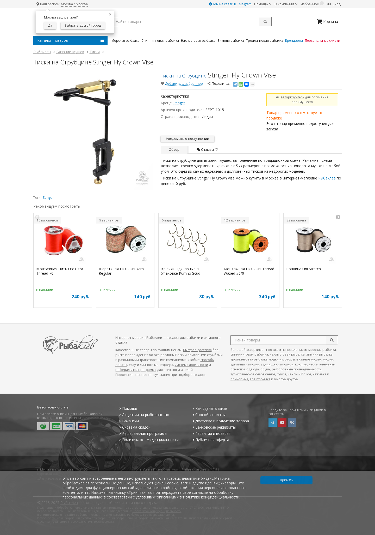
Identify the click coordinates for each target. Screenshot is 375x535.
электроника (260, 379)
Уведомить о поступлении (187, 138)
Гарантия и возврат (211, 433)
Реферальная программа (142, 433)
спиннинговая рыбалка (249, 354)
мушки (328, 359)
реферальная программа (135, 370)
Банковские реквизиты (213, 427)
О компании (285, 4)
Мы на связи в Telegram (230, 4)
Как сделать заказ (209, 408)
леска (313, 364)
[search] (332, 340)
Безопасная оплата (52, 407)
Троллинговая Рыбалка (264, 40)
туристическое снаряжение (252, 374)
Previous (37, 217)
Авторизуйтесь (292, 97)
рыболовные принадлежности (297, 369)
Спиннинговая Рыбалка (160, 40)
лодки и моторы (282, 359)
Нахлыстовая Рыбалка (198, 40)
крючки (301, 364)
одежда (252, 369)
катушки (252, 364)
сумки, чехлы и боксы (294, 374)
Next (338, 217)
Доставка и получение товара (220, 420)
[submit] (265, 21)
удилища (237, 364)
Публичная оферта (210, 439)
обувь (265, 369)
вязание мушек (308, 359)
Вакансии (128, 420)
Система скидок (134, 427)
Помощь (262, 4)
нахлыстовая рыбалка (287, 354)
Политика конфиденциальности (148, 439)
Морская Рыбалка (125, 40)
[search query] (191, 21)
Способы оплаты (208, 414)
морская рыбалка (322, 349)
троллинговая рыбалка (248, 359)
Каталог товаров (70, 40)
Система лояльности (191, 365)
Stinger (179, 102)
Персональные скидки (322, 40)
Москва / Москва (74, 4)
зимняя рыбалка (319, 354)
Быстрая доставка (197, 350)
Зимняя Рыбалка (230, 40)
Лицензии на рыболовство (143, 414)
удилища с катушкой (277, 364)
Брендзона (294, 40)
